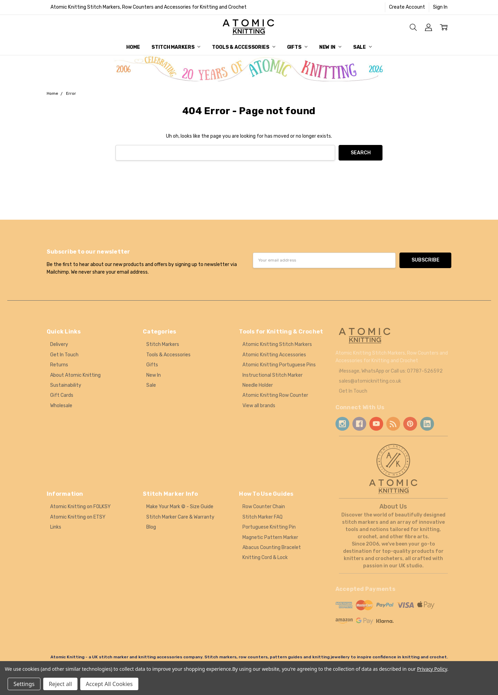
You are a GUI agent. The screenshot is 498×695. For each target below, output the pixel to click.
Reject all (60, 684)
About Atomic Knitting (75, 375)
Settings (24, 684)
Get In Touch (64, 355)
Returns (59, 365)
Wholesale (61, 406)
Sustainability (65, 385)
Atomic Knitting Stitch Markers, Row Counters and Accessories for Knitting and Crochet (148, 7)
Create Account (407, 7)
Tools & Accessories (243, 47)
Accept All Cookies (109, 684)
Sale (362, 47)
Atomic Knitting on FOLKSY (80, 507)
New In (330, 47)
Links (55, 527)
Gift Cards (61, 395)
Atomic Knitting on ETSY (77, 517)
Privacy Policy (432, 669)
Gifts (297, 47)
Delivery (59, 344)
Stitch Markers (175, 47)
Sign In (440, 7)
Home (133, 47)
